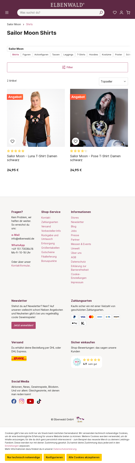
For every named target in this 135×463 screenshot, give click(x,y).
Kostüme (106, 54)
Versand (46, 226)
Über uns (76, 252)
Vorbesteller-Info (51, 230)
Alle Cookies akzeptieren (84, 457)
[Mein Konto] (121, 12)
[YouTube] (30, 401)
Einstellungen (12, 445)
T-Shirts (81, 54)
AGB (73, 257)
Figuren (27, 54)
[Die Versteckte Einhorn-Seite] (80, 419)
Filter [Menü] (67, 67)
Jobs (74, 230)
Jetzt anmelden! (23, 325)
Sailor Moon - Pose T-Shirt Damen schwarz (95, 158)
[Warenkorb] (128, 12)
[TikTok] (39, 401)
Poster (118, 54)
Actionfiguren (41, 54)
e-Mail (15, 234)
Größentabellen (50, 247)
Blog (73, 226)
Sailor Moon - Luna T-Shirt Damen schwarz (32, 158)
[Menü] (7, 12)
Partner (75, 239)
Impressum (77, 282)
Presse (75, 235)
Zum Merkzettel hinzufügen (12, 141)
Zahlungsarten (49, 221)
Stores (75, 217)
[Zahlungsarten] (97, 320)
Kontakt (45, 217)
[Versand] (37, 358)
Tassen (56, 54)
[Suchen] (101, 12)
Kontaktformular (20, 265)
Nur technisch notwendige (23, 457)
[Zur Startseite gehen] (67, 4)
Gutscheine (48, 252)
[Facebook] (13, 401)
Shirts (15, 54)
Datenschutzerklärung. (65, 449)
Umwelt (75, 248)
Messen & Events (81, 244)
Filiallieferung (49, 256)
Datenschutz (78, 261)
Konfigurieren (54, 457)
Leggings (68, 54)
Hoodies (93, 54)
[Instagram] (21, 401)
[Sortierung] (113, 81)
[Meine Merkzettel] (114, 12)
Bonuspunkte (49, 260)
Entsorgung (48, 243)
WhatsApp (18, 245)
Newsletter (77, 221)
